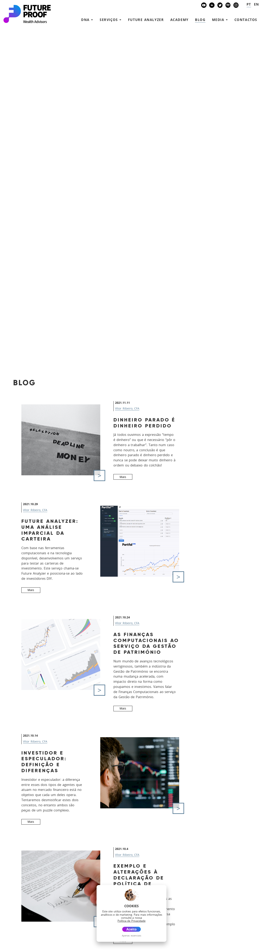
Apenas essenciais (131, 935)
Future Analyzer (146, 19)
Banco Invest (24, 886)
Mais (123, 151)
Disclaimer (44, 944)
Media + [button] (220, 19)
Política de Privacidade (18, 944)
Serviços (131, 859)
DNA (126, 853)
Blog (200, 19)
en (256, 4)
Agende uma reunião (214, 882)
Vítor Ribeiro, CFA (127, 83)
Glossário (62, 944)
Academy (179, 19)
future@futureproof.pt (26, 859)
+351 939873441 (22, 834)
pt (249, 4)
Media (128, 883)
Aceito (131, 929)
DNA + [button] (87, 19)
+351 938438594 (22, 847)
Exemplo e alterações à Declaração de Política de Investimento (138, 552)
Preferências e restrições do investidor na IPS (50, 665)
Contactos (245, 19)
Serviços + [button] (111, 19)
